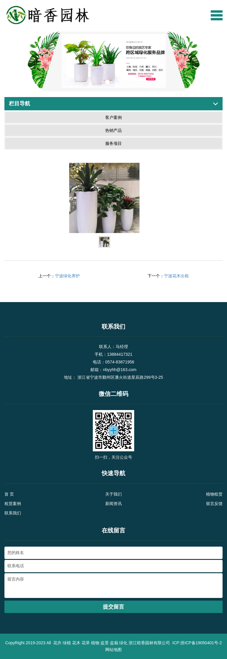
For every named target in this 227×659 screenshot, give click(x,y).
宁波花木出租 (176, 275)
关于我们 (113, 494)
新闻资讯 (113, 503)
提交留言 (113, 607)
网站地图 (113, 649)
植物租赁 (214, 494)
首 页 (9, 494)
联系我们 (12, 513)
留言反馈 (214, 503)
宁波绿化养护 (67, 275)
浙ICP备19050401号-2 (201, 642)
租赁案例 (12, 503)
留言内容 (113, 585)
